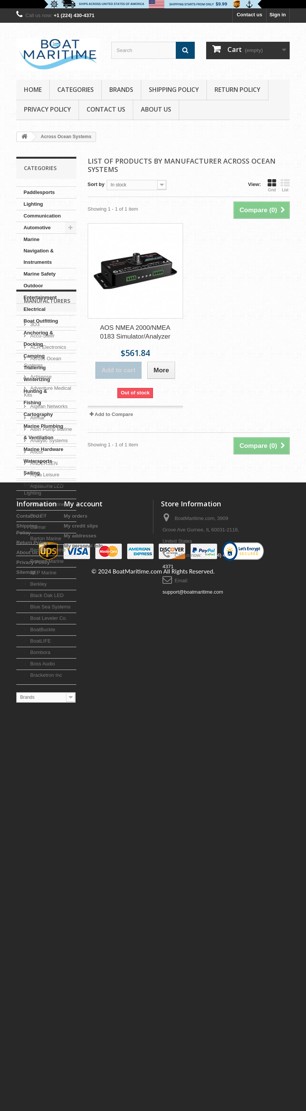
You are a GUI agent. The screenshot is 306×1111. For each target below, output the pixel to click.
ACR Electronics (47, 556)
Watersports (38, 461)
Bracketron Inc (45, 884)
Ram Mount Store (44, 484)
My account (83, 963)
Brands (121, 89)
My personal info (83, 1006)
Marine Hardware (43, 449)
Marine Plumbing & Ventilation (43, 431)
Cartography (38, 414)
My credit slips (81, 986)
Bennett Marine (46, 771)
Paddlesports (39, 192)
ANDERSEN (43, 673)
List (285, 185)
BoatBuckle (42, 839)
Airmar (37, 627)
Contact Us (106, 109)
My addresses (80, 996)
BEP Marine (43, 782)
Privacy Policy (47, 109)
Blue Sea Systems (50, 816)
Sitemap (26, 1032)
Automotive (37, 227)
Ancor (36, 661)
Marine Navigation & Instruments (39, 250)
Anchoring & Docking (38, 338)
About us (156, 109)
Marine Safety (40, 274)
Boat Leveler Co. (48, 827)
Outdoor (33, 285)
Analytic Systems (48, 650)
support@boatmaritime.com (192, 1052)
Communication (42, 216)
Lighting (33, 204)
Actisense (40, 586)
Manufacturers (47, 513)
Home (33, 89)
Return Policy (237, 89)
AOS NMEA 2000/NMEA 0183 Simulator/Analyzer (135, 332)
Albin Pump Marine (50, 638)
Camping (34, 356)
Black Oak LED (46, 805)
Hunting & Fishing (35, 396)
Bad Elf (37, 725)
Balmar (37, 736)
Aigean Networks (48, 616)
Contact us (249, 14)
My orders (75, 976)
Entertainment (40, 297)
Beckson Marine (47, 759)
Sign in (278, 14)
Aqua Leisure (44, 684)
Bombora (39, 862)
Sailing (32, 473)
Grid (272, 185)
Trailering (35, 367)
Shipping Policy (174, 89)
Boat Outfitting (41, 321)
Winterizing (37, 379)
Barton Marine (45, 748)
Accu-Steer (42, 545)
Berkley (38, 793)
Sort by (96, 184)
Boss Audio (42, 873)
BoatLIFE (40, 850)
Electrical (35, 309)
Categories (75, 89)
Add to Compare (114, 414)
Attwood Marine (47, 714)
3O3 (34, 534)
